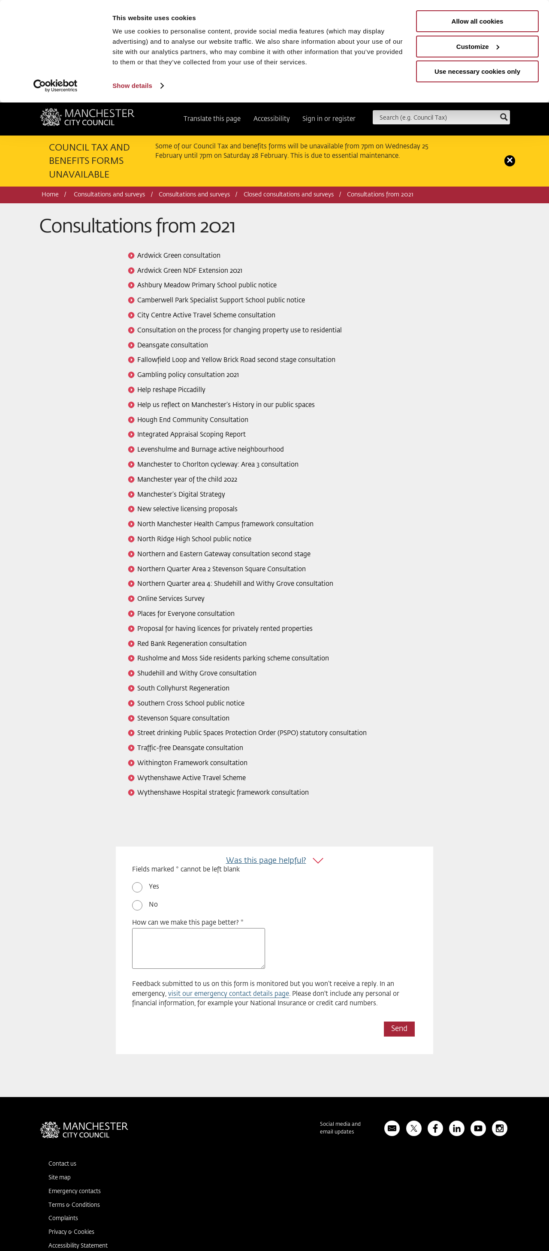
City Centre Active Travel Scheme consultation (206, 315)
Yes (154, 886)
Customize (477, 46)
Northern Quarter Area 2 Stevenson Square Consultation (221, 569)
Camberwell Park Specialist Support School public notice (221, 300)
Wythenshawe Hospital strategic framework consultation (223, 793)
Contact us (62, 1164)
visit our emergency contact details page (228, 994)
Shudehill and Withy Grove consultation (196, 673)
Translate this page (212, 119)
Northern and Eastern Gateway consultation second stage (224, 554)
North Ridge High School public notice (194, 539)
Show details (132, 85)
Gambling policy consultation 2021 (188, 375)
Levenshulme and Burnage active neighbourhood (210, 449)
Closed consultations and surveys (289, 195)
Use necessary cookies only (477, 71)
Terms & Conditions (74, 1205)
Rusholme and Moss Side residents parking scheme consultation (233, 658)
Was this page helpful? (266, 861)
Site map (59, 1178)
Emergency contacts (74, 1191)
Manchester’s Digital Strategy (181, 494)
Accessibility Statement (78, 1246)
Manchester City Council (87, 120)
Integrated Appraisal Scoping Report (191, 434)
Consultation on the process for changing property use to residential (239, 330)
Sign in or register (329, 119)
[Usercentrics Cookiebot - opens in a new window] (55, 85)
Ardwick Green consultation (178, 256)
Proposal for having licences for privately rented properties (225, 629)
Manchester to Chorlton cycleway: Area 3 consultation (218, 464)
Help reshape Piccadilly (171, 390)
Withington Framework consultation (192, 763)
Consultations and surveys (109, 195)
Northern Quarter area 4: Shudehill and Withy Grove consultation (235, 584)
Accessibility (271, 119)
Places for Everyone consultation (186, 614)
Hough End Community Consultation (192, 420)
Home (50, 195)
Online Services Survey (171, 599)
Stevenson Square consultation (183, 718)
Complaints (63, 1218)
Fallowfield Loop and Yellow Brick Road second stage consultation (236, 360)
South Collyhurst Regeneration (183, 688)
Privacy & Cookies (71, 1232)
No (153, 904)
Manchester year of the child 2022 (187, 479)
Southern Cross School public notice (190, 703)
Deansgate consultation (172, 345)
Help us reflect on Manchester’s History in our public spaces (226, 405)
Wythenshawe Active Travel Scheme (191, 778)
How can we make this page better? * (188, 922)
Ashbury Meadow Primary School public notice (207, 285)
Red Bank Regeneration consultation (192, 644)
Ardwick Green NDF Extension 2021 (189, 271)
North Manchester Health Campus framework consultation (225, 524)
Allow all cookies (478, 21)
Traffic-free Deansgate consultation (190, 748)
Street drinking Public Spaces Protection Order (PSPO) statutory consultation (252, 733)
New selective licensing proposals (187, 509)
